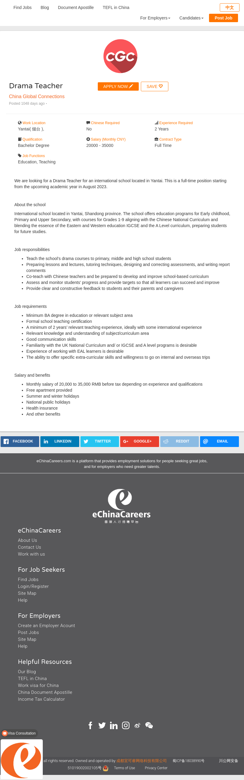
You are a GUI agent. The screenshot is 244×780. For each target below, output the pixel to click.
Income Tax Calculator (41, 699)
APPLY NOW (118, 86)
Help (23, 600)
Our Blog (27, 671)
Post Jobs (28, 632)
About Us (27, 540)
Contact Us (29, 547)
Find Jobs (22, 7)
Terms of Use (125, 768)
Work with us (31, 554)
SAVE (155, 86)
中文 (229, 7)
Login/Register (33, 586)
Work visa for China (38, 685)
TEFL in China (116, 7)
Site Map (27, 593)
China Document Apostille (45, 692)
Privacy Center (156, 768)
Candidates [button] (191, 18)
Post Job (223, 18)
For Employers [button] (155, 18)
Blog (45, 7)
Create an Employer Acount (46, 625)
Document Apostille (76, 7)
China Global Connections (37, 96)
